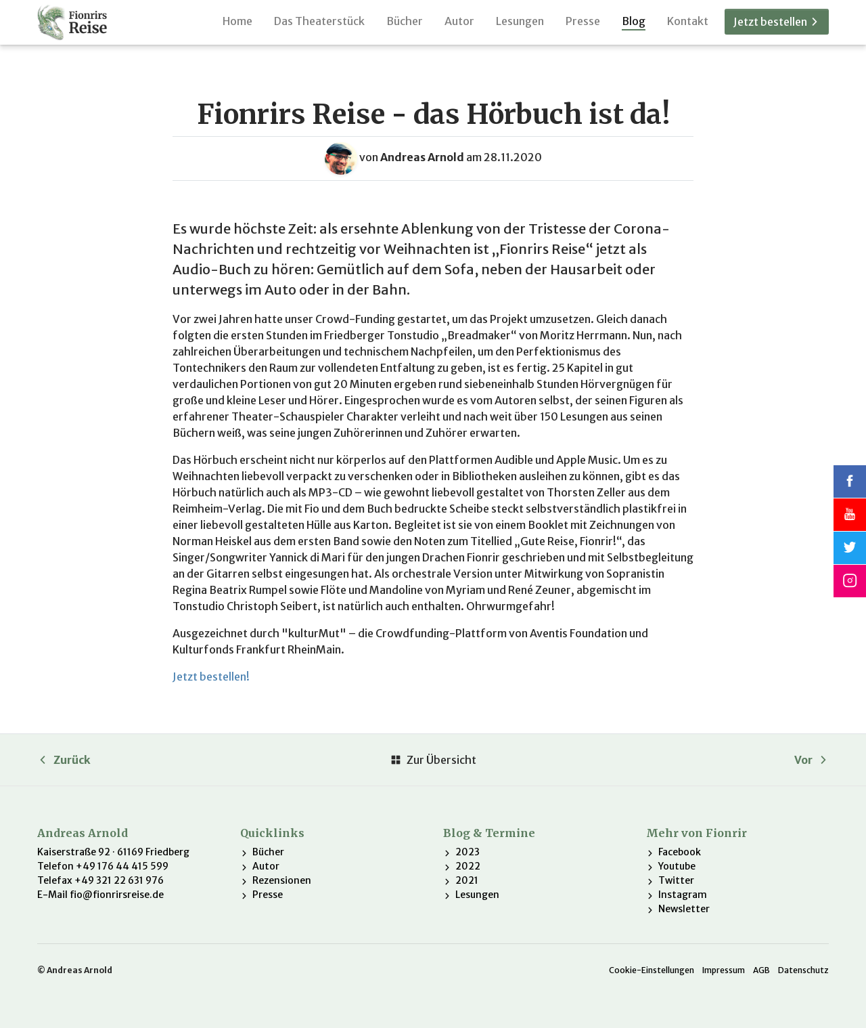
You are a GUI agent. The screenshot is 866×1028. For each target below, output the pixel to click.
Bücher (404, 30)
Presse (583, 30)
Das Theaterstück (319, 30)
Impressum (723, 970)
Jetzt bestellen (776, 31)
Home (237, 30)
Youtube (677, 866)
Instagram (682, 894)
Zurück (64, 760)
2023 (467, 852)
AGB (761, 970)
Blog (633, 30)
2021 (466, 880)
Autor (459, 30)
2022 (467, 866)
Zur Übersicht (433, 760)
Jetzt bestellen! (211, 676)
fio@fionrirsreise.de (117, 894)
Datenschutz (803, 970)
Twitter (676, 880)
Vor (811, 760)
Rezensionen (281, 880)
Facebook (679, 852)
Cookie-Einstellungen (651, 970)
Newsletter (684, 909)
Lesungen (520, 30)
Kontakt (687, 30)
